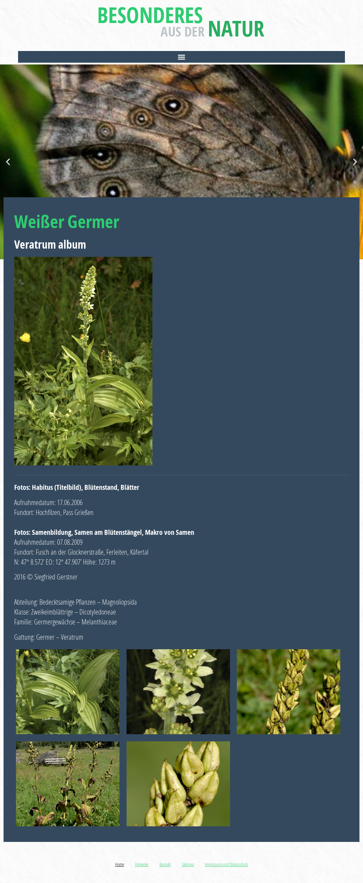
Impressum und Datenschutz (226, 864)
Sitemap (188, 864)
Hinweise (142, 864)
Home (119, 864)
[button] (181, 57)
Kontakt (165, 864)
